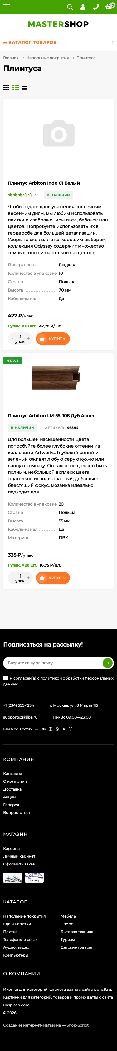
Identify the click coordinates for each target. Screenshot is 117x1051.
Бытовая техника (77, 931)
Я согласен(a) (58, 681)
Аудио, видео (16, 947)
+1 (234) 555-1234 (18, 705)
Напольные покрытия (47, 58)
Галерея (11, 804)
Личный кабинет (19, 856)
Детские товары (76, 947)
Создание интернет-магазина (32, 1025)
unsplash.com (16, 1005)
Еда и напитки (17, 924)
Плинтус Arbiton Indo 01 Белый (44, 183)
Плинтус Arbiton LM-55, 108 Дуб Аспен (52, 416)
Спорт (67, 924)
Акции (9, 797)
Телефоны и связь (20, 939)
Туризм (68, 939)
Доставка (12, 789)
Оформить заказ (19, 864)
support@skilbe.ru (20, 717)
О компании (15, 781)
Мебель (68, 916)
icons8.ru (102, 989)
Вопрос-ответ (16, 812)
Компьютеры (15, 955)
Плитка (10, 931)
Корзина (11, 848)
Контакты (12, 773)
